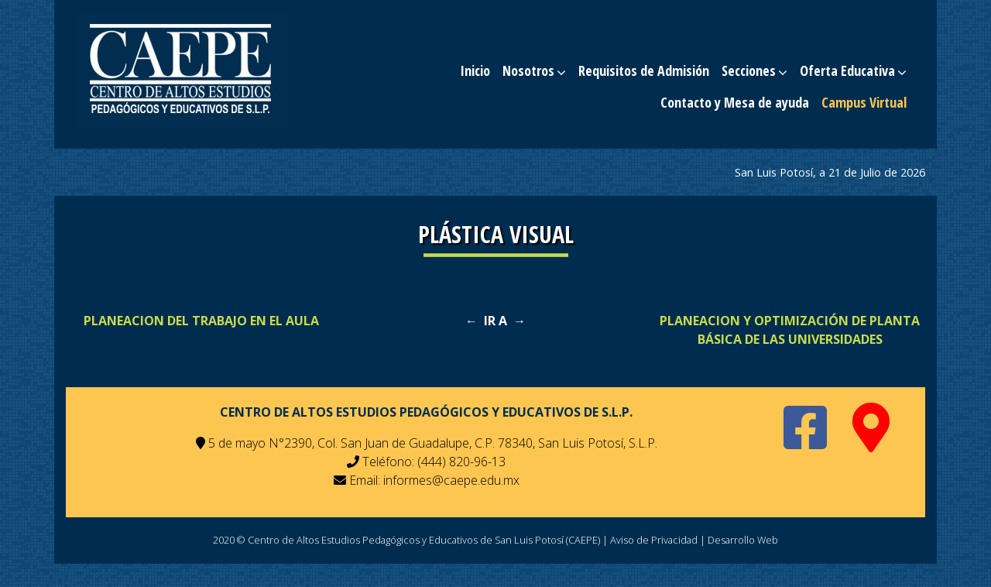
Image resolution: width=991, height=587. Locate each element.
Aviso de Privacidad (654, 540)
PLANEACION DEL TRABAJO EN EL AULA (201, 320)
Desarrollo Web (743, 540)
